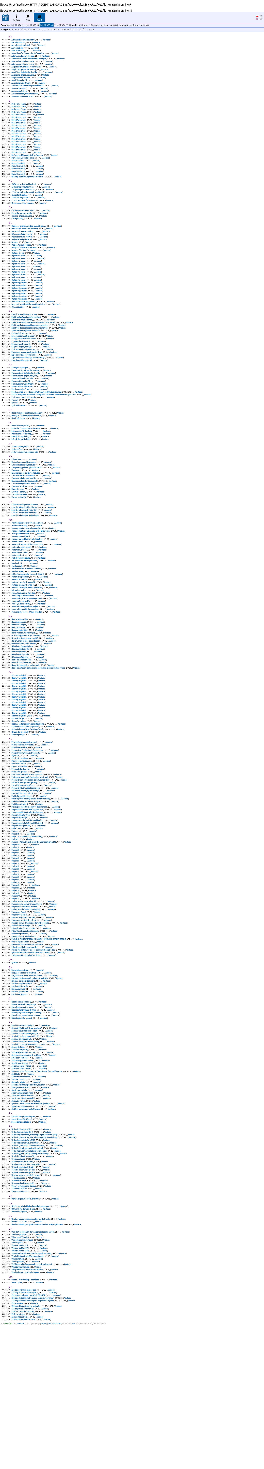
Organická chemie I (19, 810)
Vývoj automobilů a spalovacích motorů (27, 1409)
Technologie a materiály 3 (22, 1256)
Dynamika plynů (18, 338)
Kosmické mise (17, 540)
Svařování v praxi (18, 1223)
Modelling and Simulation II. (23, 658)
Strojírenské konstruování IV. (23, 1220)
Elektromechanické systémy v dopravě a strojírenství (33, 355)
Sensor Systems (18, 1162)
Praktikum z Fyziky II (19, 891)
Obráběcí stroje (18, 795)
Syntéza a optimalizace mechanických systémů (30, 1226)
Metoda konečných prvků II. (22, 646)
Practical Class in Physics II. (22, 879)
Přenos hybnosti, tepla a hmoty (24, 1040)
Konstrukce (16, 518)
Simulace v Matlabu (19, 1174)
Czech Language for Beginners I (24, 219)
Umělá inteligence (19, 1345)
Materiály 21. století (19, 610)
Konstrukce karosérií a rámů (23, 524)
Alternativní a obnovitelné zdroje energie (28, 61)
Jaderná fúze (17, 495)
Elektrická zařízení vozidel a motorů (26, 349)
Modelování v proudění (21, 664)
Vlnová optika (17, 1378)
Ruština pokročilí (18, 1098)
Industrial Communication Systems (25, 472)
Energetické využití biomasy (23, 370)
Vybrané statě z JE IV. (20, 1384)
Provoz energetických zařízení (24, 1022)
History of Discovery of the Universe (26, 459)
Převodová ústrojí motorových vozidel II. (27, 1049)
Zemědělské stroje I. (20, 1461)
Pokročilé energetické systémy (24, 867)
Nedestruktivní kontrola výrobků (24, 705)
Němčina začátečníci (20, 727)
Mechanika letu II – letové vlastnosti (26, 628)
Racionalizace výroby (20, 1077)
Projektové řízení (18, 1012)
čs (261, 16)
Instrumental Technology (21, 475)
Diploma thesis (17, 277)
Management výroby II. (21, 591)
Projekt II (15, 940)
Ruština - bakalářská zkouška (23, 1089)
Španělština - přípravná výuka (23, 1239)
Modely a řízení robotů (20, 667)
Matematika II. (17, 598)
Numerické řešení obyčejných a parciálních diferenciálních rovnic (38, 739)
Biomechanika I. (18, 175)
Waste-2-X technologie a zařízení (25, 1420)
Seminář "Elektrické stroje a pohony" (26, 1141)
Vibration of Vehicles (20, 1372)
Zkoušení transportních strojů (23, 1464)
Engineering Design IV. (21, 379)
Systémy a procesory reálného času (25, 1232)
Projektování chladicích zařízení (24, 1006)
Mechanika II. (17, 625)
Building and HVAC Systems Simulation (27, 193)
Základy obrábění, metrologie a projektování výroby (32, 1439)
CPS (73, 1468)
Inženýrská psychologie (21, 482)
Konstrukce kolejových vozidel (24, 527)
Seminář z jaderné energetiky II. (25, 1147)
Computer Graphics (19, 213)
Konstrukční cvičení (19, 536)
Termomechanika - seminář (22, 1314)
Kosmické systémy (19, 546)
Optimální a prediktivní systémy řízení (27, 807)
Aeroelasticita (17, 49)
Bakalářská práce (18, 124)
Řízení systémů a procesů (21, 1130)
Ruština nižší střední (19, 1095)
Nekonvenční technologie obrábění (26, 709)
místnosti (83, 25)
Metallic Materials (19, 640)
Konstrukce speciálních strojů (23, 533)
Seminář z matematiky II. (21, 1153)
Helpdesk (20, 1468)
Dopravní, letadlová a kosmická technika (28, 335)
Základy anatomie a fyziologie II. (24, 1433)
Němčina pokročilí (18, 721)
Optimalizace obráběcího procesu (25, 804)
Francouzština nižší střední (22, 417)
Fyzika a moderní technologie (23, 439)
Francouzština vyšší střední (22, 423)
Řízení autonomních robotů (22, 1118)
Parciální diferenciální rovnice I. (24, 821)
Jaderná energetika (20, 492)
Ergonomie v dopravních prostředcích (26, 388)
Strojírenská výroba (19, 1210)
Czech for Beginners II (20, 216)
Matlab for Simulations (20, 616)
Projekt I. (15, 930)
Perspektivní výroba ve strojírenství (26, 833)
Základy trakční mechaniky (22, 1452)
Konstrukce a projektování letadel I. (26, 521)
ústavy (104, 25)
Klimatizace (16, 506)
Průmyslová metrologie (21, 1028)
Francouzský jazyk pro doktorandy (25, 408)
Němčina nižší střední (20, 718)
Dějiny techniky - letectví (21, 262)
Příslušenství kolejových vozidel (24, 1052)
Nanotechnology (18, 693)
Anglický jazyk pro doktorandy (23, 73)
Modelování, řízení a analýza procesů (26, 661)
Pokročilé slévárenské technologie (26, 873)
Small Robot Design (19, 1180)
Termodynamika (18, 1308)
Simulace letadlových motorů (23, 1168)
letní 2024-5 (17, 25)
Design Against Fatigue (21, 268)
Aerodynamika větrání (20, 46)
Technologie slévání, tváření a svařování (27, 1271)
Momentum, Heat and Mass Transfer (26, 676)
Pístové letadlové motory (21, 842)
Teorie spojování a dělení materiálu (26, 1293)
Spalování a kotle (18, 1201)
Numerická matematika (21, 733)
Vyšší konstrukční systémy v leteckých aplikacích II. (32, 1403)
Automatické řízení (19, 98)
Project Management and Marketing (26, 927)
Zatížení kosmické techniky (22, 1455)
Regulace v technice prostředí (24, 1080)
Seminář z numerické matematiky (25, 1156)
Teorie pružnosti (18, 1287)
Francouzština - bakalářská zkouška (26, 411)
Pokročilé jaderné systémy (22, 870)
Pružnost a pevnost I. (19, 1037)
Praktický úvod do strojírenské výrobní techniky (30, 885)
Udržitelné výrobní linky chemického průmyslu (30, 1339)
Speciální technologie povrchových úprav (28, 1204)
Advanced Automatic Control (23, 40)
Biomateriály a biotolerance (23, 172)
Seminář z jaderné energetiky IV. (25, 1150)
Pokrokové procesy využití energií (25, 876)
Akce (28, 17)
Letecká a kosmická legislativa (24, 559)
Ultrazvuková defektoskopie (23, 1342)
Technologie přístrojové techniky (25, 1268)
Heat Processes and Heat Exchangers (27, 456)
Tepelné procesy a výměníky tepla (25, 1305)
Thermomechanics (19, 1320)
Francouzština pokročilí (21, 420)
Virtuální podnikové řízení (22, 1375)
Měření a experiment (20, 637)
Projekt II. (15, 943)
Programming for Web (20, 903)
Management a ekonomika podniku (26, 582)
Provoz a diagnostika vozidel (23, 1019)
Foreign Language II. (20, 405)
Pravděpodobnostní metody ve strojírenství (29, 894)
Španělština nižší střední (21, 1242)
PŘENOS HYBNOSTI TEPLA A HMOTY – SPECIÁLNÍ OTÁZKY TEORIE (38, 1043)
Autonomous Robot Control (22, 104)
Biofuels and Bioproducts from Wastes (27, 169)
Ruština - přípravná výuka (21, 1092)
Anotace (16, 17)
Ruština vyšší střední (20, 1101)
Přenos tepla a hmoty (20, 1046)
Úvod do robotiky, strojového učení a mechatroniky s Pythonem (37, 1359)
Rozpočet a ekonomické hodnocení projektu (29, 1086)
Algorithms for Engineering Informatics (27, 55)
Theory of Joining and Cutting (23, 1317)
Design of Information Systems (24, 271)
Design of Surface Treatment (23, 274)
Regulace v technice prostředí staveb (27, 1083)
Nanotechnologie (18, 687)
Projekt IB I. (16, 937)
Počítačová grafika (19, 855)
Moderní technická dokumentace (25, 673)
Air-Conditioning (18, 52)
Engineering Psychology (21, 382)
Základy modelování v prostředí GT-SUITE (28, 1436)
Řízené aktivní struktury (21, 1112)
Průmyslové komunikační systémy (25, 1034)
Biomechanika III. (18, 178)
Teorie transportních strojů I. (23, 1296)
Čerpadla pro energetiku (21, 233)
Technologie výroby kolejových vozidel (27, 1275)
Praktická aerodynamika (21, 882)
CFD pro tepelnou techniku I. (23, 207)
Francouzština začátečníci (22, 427)
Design (14, 265)
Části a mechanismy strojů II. (23, 230)
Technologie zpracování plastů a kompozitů (29, 1278)
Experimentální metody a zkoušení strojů (28, 394)
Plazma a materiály (19, 849)
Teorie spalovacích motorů (22, 1290)
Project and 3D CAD (19, 918)
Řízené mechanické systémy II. (24, 1115)
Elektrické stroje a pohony (22, 352)
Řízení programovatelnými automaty (26, 1124)
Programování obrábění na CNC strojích (27, 912)
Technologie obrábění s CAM (23, 1265)
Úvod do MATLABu (19, 1355)
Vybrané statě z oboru (20, 1388)
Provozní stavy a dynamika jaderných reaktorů (30, 1025)
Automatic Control (19, 95)
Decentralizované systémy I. (23, 253)
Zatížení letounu (18, 1458)
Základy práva (17, 1446)
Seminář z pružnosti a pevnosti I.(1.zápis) (28, 1159)
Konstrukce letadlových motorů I (24, 530)
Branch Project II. (18, 181)
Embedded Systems (19, 367)
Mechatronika (17, 631)
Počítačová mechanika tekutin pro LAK (27, 858)
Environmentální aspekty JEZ (23, 385)
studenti (124, 25)
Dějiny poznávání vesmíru (21, 256)
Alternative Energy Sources (22, 58)
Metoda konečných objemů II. (23, 643)
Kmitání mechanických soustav (24, 509)
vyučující (114, 25)
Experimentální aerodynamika (24, 391)
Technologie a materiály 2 (22, 1253)
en (261, 19)
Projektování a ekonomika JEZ (24, 1000)
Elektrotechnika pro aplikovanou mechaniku (29, 358)
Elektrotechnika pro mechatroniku (25, 364)
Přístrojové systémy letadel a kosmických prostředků (33, 1055)
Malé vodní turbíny (19, 579)
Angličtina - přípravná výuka (22, 79)
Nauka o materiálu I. (19, 696)
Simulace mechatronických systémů (26, 1171)
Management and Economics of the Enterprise (30, 585)
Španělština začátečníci (21, 1246)
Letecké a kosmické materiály (24, 562)
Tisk (49, 1468)
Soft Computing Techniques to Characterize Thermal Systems (36, 1189)
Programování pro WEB (20, 915)
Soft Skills (15, 1192)
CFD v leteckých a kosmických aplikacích (28, 210)
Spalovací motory (18, 1198)
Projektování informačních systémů (25, 1009)
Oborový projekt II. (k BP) (21, 792)
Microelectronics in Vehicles (23, 655)
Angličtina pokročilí (19, 85)
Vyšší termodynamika (20, 1406)
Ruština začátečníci (19, 1104)
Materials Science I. (19, 607)
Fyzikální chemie (18, 448)
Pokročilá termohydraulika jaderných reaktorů (30, 864)
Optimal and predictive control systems (27, 801)
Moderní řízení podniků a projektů (25, 670)
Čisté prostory (17, 239)
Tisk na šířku (56, 1468)
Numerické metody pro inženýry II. (25, 736)
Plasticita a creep (18, 845)
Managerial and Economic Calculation (27, 595)
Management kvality (20, 588)
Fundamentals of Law (20, 430)
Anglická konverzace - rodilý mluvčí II (26, 70)
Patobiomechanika (19, 827)
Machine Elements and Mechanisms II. (27, 576)
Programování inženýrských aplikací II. (27, 909)
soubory (133, 25)
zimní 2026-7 (61, 25)
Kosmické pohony (18, 543)
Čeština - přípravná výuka (21, 236)
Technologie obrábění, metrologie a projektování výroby (34, 1259)
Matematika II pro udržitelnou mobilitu (27, 601)
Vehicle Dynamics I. (19, 1369)
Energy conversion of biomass (23, 373)
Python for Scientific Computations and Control (30, 1058)
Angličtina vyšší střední (21, 89)
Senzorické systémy (19, 1165)
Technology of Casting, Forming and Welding (30, 1281)
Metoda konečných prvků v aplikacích (26, 649)
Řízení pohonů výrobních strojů (24, 1121)
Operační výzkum (18, 798)
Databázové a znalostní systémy (24, 250)
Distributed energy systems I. (23, 332)
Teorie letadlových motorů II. (23, 1284)
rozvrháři (144, 25)
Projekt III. (15, 982)
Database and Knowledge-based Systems (28, 247)
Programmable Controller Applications (27, 897)
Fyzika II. (15, 445)
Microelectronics (18, 652)
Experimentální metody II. (22, 398)
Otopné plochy (17, 813)
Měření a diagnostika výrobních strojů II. (27, 634)
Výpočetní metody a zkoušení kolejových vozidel (31, 1391)
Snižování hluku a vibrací (21, 1183)
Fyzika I (14, 442)
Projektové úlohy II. (19, 1015)
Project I (15, 921)
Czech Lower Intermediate (22, 222)
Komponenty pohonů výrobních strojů (26, 515)
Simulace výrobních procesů (22, 1177)
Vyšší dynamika (17, 1397)
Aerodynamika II (18, 43)
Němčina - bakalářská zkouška (23, 712)
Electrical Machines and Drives (24, 346)
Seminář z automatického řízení (24, 1144)
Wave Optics (16, 1423)
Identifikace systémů (20, 469)
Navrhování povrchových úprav (23, 699)
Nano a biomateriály (19, 684)
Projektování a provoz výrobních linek (26, 1003)
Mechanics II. (17, 622)
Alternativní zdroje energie (23, 64)
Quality (14, 1069)
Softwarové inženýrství (20, 1195)
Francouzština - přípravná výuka (24, 414)
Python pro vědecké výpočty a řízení (26, 1061)
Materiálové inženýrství (21, 604)
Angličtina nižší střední (21, 82)
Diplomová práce (18, 280)
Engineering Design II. (20, 376)
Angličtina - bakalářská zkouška (24, 76)
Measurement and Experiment (24, 619)
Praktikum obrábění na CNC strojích (26, 888)
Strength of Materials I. (21, 1207)
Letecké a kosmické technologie (25, 569)
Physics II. (15, 836)
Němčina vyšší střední (20, 724)
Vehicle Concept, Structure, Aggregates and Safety (32, 1366)
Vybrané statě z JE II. (20, 1381)
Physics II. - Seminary (19, 839)
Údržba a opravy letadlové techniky (26, 1331)
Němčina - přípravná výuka (22, 715)
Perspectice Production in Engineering (27, 830)
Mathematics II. (18, 613)
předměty (95, 25)
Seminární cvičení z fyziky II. (22, 1138)
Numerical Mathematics (21, 730)
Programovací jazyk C (20, 906)
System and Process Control (23, 1229)
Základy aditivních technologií (24, 1430)
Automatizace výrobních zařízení (24, 101)
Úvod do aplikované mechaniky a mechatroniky (30, 1352)
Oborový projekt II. (19, 747)
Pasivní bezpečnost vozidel (22, 824)
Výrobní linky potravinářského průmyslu (27, 1394)
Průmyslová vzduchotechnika (23, 1031)
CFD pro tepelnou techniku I (23, 204)
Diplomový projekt (19, 311)
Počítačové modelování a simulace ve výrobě (29, 861)
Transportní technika (20, 1323)
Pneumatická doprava (20, 852)
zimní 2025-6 (32, 25)
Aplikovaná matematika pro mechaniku (27, 92)
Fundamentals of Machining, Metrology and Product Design (36, 433)
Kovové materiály (18, 549)
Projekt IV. (15, 994)
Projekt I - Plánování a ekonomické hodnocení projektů (33, 934)
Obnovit (43, 1468)
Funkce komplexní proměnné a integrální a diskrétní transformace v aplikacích (43, 436)
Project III (15, 924)
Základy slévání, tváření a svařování (26, 1449)
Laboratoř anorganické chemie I (24, 556)
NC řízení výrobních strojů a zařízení (26, 702)
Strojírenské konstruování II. (23, 1217)
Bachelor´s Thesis (18, 111)
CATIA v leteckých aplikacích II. (24, 201)
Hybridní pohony (18, 462)
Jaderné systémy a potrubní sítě (24, 498)
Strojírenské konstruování (22, 1213)
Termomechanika (18, 1311)
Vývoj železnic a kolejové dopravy (25, 1412)
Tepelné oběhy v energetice (23, 1299)
